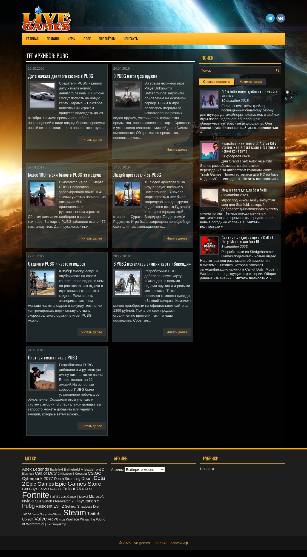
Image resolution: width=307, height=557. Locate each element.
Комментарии (251, 82)
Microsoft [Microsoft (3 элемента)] (96, 496)
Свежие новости (216, 82)
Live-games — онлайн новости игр (160, 543)
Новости (207, 469)
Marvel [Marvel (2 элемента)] (83, 496)
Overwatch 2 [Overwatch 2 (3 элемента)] (63, 501)
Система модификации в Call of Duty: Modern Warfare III (248, 239)
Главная (32, 38)
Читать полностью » (261, 179)
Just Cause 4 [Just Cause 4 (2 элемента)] (69, 496)
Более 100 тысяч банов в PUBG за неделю (64, 174)
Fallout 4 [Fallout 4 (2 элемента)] (56, 489)
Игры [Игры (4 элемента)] (46, 523)
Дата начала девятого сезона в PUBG (60, 76)
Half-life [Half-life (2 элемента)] (55, 496)
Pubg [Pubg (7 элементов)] (28, 506)
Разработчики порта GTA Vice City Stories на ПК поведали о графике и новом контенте (250, 147)
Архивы (117, 470)
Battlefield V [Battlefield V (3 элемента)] (73, 469)
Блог (87, 38)
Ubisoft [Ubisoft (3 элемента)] (27, 519)
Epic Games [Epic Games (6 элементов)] (40, 484)
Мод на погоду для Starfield (244, 190)
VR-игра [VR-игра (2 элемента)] (59, 519)
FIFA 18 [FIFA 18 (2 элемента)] (87, 489)
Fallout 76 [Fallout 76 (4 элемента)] (71, 488)
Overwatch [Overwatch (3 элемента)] (43, 501)
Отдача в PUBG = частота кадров (56, 263)
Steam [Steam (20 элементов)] (74, 512)
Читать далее (91, 140)
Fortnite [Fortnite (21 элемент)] (35, 494)
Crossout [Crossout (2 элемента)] (81, 473)
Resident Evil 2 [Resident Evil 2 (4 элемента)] (50, 506)
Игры (71, 38)
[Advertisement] (240, 320)
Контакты (131, 38)
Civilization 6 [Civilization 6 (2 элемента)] (66, 473)
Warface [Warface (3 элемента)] (72, 519)
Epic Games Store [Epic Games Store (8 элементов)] (78, 483)
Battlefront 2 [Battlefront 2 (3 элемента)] (94, 469)
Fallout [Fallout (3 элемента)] (43, 489)
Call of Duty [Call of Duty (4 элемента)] (46, 473)
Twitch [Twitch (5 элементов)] (94, 513)
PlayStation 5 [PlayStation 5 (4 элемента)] (86, 501)
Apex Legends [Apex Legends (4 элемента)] (35, 469)
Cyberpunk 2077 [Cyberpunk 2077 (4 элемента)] (37, 478)
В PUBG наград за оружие (135, 76)
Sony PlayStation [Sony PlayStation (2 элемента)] (51, 514)
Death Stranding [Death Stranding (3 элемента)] (67, 479)
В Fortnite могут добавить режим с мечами (250, 93)
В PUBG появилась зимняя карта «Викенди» (152, 263)
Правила (53, 38)
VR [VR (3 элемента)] (50, 519)
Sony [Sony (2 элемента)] (35, 514)
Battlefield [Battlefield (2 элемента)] (56, 469)
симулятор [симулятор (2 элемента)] (59, 524)
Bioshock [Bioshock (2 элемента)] (28, 473)
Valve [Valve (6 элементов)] (40, 519)
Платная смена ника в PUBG (52, 357)
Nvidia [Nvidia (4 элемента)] (28, 501)
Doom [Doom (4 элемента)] (87, 478)
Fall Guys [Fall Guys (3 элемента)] (30, 489)
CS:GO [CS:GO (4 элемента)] (95, 473)
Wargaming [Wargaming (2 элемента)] (87, 519)
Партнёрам (107, 38)
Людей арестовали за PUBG (137, 174)
